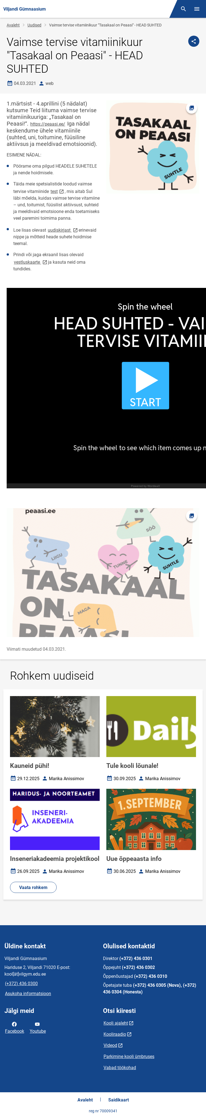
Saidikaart (118, 1100)
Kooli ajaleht (116, 1023)
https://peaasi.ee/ (47, 124)
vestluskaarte (31, 262)
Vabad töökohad (120, 1067)
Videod (110, 1045)
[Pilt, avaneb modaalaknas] (103, 572)
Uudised (34, 25)
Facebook (14, 1027)
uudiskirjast (63, 230)
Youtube (38, 1027)
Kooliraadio (115, 1034)
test (58, 191)
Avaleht (13, 25)
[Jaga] (193, 41)
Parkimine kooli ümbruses (129, 1056)
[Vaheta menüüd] (197, 9)
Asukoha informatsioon (28, 993)
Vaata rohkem (33, 887)
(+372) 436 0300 (21, 983)
